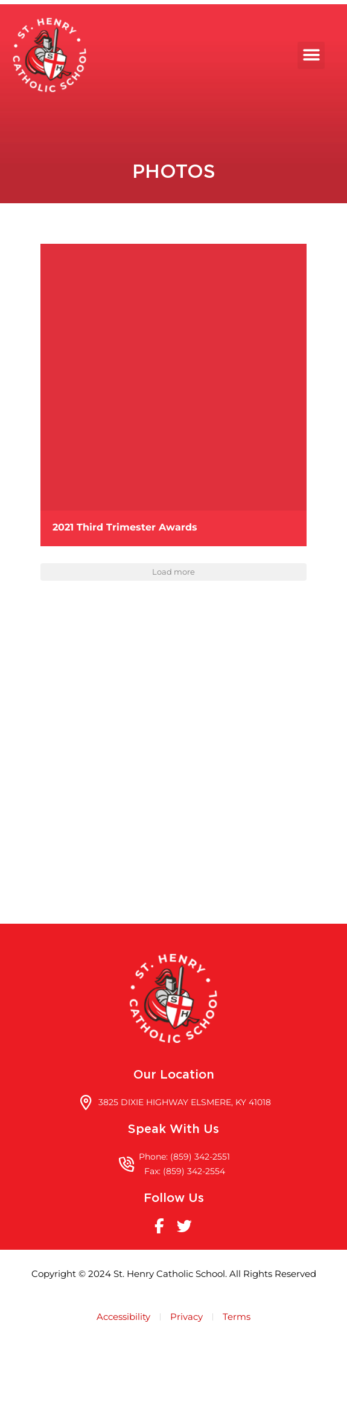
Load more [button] (173, 634)
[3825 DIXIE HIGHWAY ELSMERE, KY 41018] (173, 835)
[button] (321, 55)
